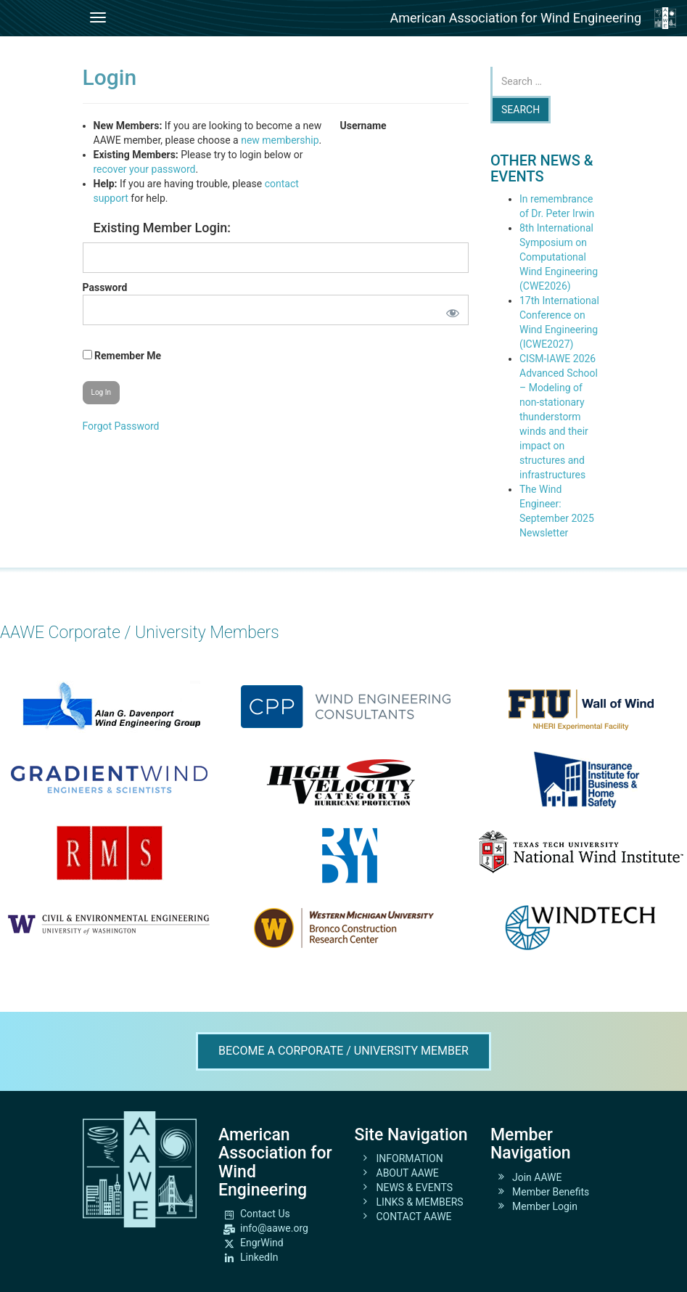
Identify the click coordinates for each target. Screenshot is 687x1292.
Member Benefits (550, 1192)
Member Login (544, 1206)
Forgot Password (121, 426)
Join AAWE (537, 1177)
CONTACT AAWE (414, 1216)
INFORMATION (410, 1158)
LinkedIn (259, 1257)
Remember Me (122, 355)
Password (105, 287)
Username (363, 125)
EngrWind (262, 1242)
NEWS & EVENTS (415, 1187)
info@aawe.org (274, 1228)
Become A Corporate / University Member (343, 1051)
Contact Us (265, 1213)
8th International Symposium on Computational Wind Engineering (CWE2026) (558, 257)
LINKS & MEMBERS (420, 1202)
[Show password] (450, 310)
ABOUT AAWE (408, 1173)
